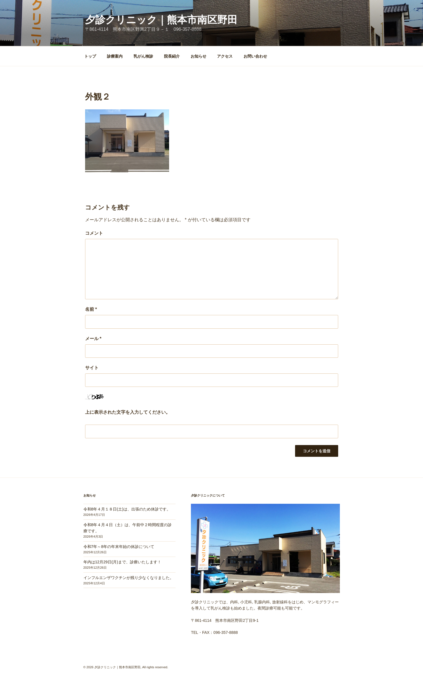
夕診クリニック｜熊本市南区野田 (161, 19)
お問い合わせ (255, 56)
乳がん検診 (143, 56)
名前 (91, 309)
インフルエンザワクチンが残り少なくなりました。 (128, 577)
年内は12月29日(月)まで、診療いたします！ (122, 562)
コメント (94, 233)
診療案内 (115, 56)
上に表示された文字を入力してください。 (127, 412)
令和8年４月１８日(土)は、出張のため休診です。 (126, 509)
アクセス (225, 56)
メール (93, 338)
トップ (90, 56)
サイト (92, 367)
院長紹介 (172, 56)
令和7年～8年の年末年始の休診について (119, 546)
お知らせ (198, 56)
